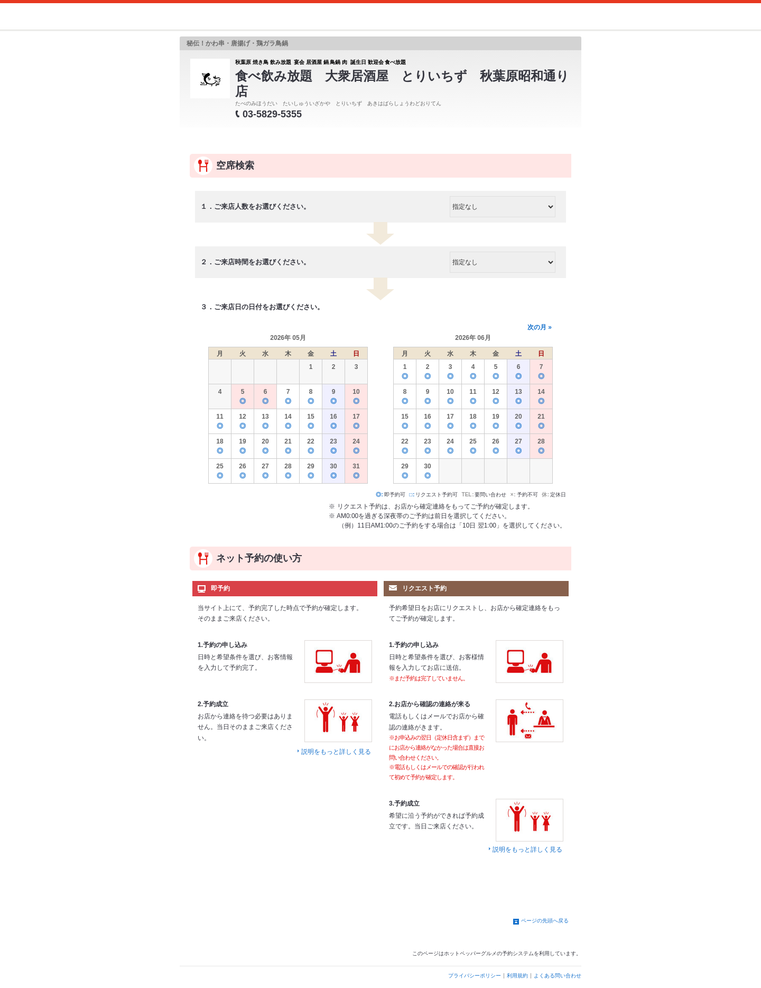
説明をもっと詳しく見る (336, 751)
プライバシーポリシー (474, 975)
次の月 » (539, 327)
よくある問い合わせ (557, 975)
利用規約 (517, 975)
